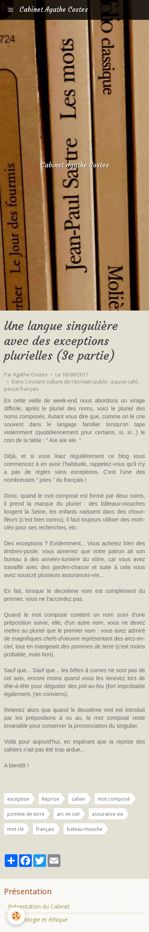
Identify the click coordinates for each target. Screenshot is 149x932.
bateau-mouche (85, 829)
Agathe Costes (30, 374)
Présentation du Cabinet (39, 906)
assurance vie (107, 814)
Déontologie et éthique (38, 919)
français (45, 829)
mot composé (114, 799)
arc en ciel (68, 814)
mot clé (15, 829)
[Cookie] (16, 916)
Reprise (50, 799)
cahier (78, 799)
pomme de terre (26, 814)
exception (18, 799)
